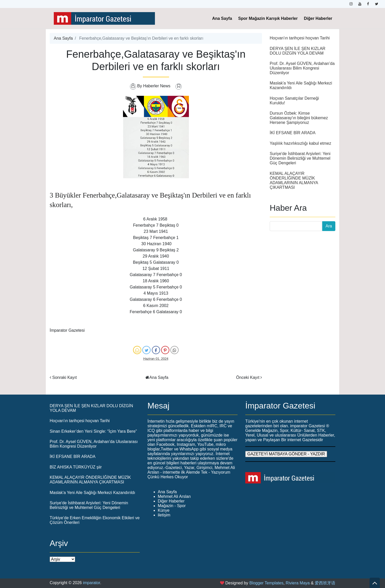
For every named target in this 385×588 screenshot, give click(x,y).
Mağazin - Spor (172, 506)
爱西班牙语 (325, 583)
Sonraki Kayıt (64, 377)
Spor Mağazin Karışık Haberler (268, 18)
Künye (163, 510)
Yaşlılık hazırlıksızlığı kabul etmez (300, 143)
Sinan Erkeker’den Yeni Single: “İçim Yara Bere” (93, 431)
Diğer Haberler (318, 18)
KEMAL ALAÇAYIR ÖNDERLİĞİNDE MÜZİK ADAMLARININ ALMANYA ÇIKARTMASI (294, 180)
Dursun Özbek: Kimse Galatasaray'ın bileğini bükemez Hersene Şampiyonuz (299, 118)
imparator (91, 583)
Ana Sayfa (222, 18)
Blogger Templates (266, 583)
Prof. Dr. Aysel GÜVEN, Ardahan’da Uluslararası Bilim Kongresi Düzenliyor (302, 68)
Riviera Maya (298, 583)
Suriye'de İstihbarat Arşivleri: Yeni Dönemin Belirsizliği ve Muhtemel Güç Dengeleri (300, 158)
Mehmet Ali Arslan (174, 496)
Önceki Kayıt (247, 377)
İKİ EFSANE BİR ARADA (293, 133)
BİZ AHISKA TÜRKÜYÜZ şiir (76, 467)
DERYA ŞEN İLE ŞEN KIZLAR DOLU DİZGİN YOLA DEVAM (297, 50)
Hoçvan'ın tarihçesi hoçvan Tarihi (300, 38)
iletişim (164, 515)
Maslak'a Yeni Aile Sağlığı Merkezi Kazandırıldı (92, 492)
